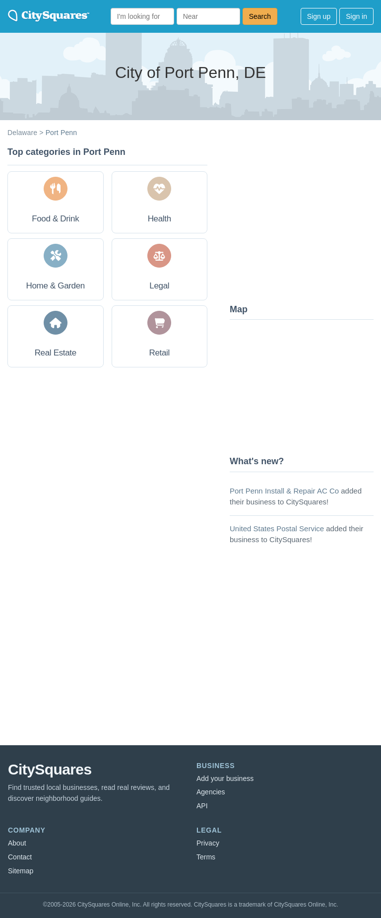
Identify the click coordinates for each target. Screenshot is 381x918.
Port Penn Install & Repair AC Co (284, 491)
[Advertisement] (304, 221)
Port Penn (61, 133)
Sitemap (20, 871)
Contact (20, 857)
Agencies (210, 792)
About (17, 843)
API (202, 806)
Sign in (356, 16)
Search (260, 16)
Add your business (225, 778)
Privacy (207, 843)
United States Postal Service (277, 528)
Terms (205, 857)
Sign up (318, 16)
